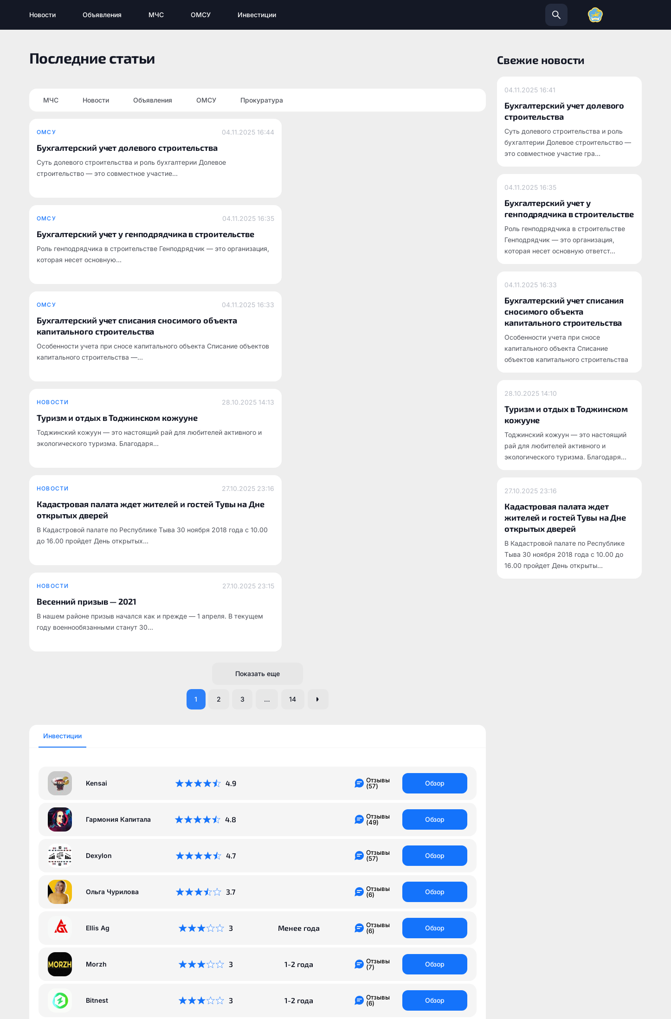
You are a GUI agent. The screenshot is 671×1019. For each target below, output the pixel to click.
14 (297, 377)
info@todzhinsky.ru (400, 898)
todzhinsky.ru (286, 898)
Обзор (435, 461)
